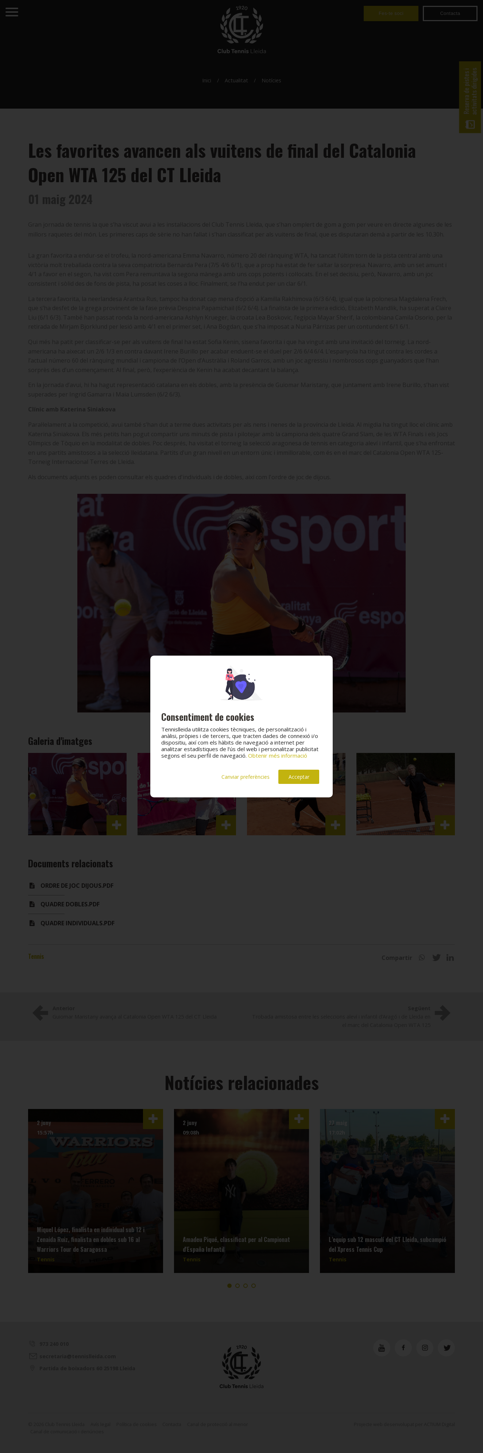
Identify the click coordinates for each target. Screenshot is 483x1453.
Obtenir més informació (277, 755)
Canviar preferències (245, 776)
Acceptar (299, 776)
